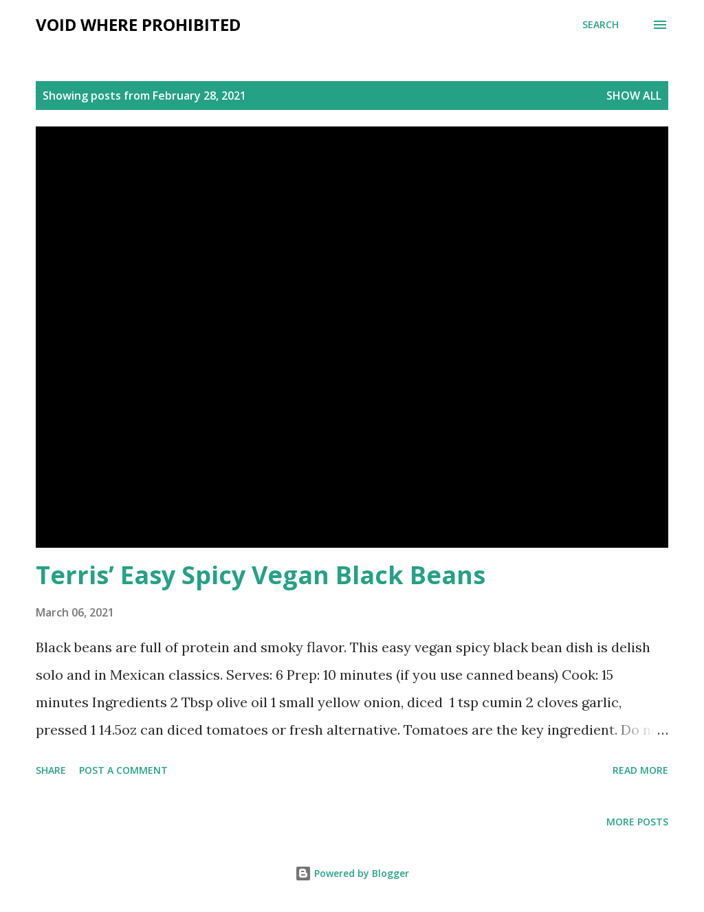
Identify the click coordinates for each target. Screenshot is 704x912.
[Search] (600, 24)
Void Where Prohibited (138, 24)
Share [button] (51, 770)
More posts (637, 821)
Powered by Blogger (352, 873)
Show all (633, 95)
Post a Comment (123, 770)
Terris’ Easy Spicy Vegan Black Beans (260, 575)
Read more (640, 770)
